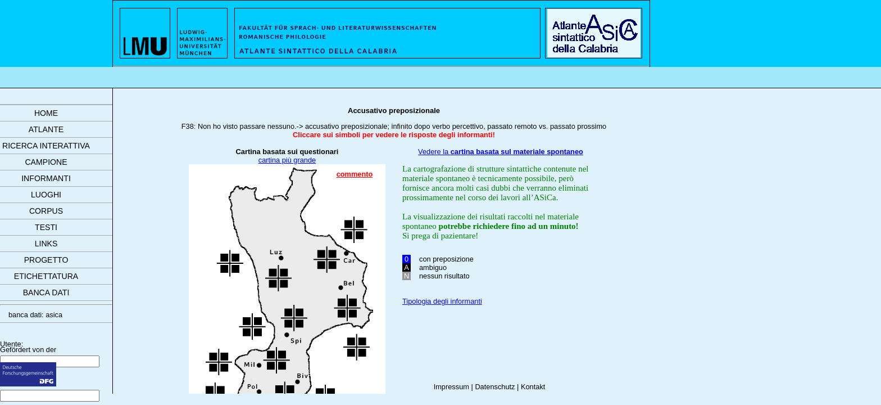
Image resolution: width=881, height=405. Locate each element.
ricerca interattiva (46, 145)
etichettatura (46, 276)
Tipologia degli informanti (442, 301)
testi (46, 227)
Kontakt (533, 386)
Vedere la (500, 151)
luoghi (46, 194)
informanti (46, 178)
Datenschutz (495, 386)
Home (46, 113)
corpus (46, 210)
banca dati (46, 292)
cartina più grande (287, 160)
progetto (46, 259)
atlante (46, 129)
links (46, 243)
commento (355, 174)
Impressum (451, 386)
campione (46, 162)
